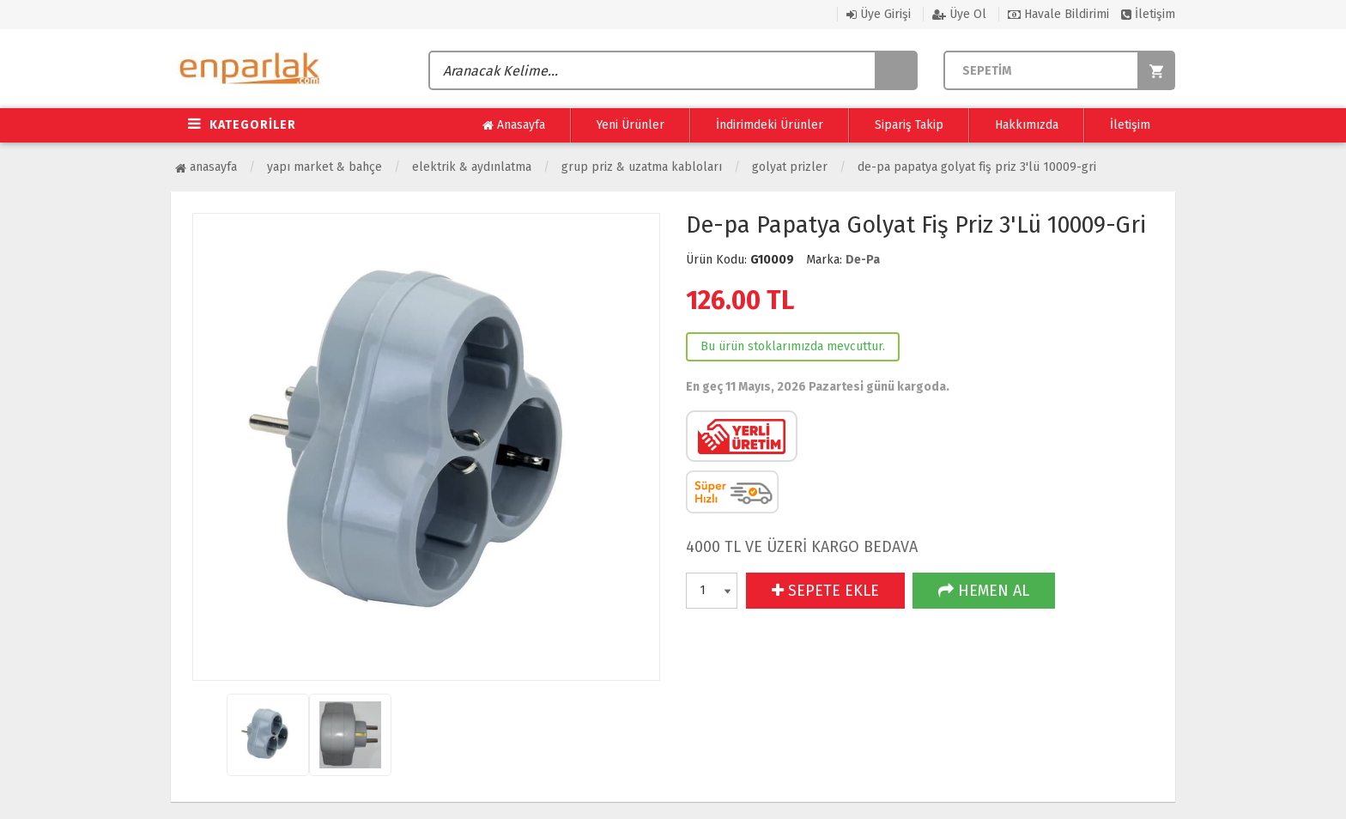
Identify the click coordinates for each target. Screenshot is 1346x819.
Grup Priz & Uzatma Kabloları (641, 167)
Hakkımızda (1026, 125)
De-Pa (863, 259)
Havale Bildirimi (1058, 14)
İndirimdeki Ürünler (769, 125)
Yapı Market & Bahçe (324, 167)
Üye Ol (959, 14)
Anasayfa (513, 125)
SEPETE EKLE (825, 591)
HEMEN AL (983, 591)
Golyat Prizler (790, 167)
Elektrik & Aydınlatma (471, 167)
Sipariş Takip (909, 125)
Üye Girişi (878, 14)
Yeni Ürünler (630, 125)
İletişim (1148, 14)
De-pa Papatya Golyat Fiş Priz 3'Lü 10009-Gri (977, 167)
